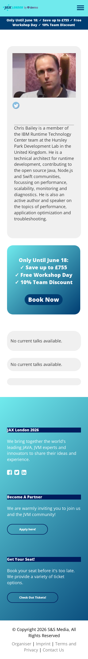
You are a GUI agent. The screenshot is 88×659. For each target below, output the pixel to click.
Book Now (43, 299)
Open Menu (80, 8)
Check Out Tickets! (32, 597)
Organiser (21, 644)
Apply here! (27, 529)
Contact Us (53, 650)
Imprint (43, 644)
